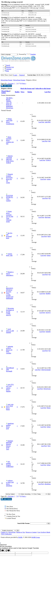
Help (6, 71)
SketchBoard (10, 368)
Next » (24, 83)
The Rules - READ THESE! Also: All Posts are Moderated (9, 102)
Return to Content (31, 532)
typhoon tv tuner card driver (10, 482)
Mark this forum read (27, 88)
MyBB (20, 537)
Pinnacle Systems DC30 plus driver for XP (9, 177)
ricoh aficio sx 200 (10, 330)
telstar (49, 255)
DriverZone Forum (6, 80)
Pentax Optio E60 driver (9, 120)
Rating (30, 92)
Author (3, 93)
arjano (8, 221)
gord (7, 428)
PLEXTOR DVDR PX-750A (9, 197)
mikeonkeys (9, 275)
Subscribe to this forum (42, 88)
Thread (3, 91)
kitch (7, 238)
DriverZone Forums (19, 80)
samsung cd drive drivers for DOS (9, 349)
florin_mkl (9, 255)
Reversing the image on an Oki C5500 (10, 311)
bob (7, 143)
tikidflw (48, 293)
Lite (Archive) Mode (44, 532)
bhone (8, 409)
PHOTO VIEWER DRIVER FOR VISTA (10, 158)
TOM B (8, 163)
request (10, 254)
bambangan (9, 298)
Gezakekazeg (10, 124)
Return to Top (21, 532)
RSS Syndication (6, 534)
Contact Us (4, 532)
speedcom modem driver (10, 425)
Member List (9, 67)
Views (22, 92)
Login (15, 75)
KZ (49, 198)
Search (7, 65)
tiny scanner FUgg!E (8, 463)
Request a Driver (10, 272)
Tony (7, 449)
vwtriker (8, 353)
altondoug (9, 485)
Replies (17, 92)
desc (8, 91)
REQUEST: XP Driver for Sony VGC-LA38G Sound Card (9, 292)
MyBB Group (35, 537)
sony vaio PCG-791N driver (9, 406)
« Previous (10, 83)
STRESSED (9, 466)
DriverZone (12, 532)
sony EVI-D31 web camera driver (10, 387)
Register (21, 75)
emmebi (8, 332)
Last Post (48, 92)
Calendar (7, 69)
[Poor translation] (8, 550)
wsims (8, 182)
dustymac (47, 217)
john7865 (47, 122)
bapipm (8, 391)
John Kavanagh (9, 370)
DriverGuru (9, 108)
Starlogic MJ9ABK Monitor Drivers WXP (9, 444)
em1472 (8, 315)
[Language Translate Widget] (9, 54)
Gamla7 (8, 200)
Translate (31, 54)
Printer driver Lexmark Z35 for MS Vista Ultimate (9, 216)
